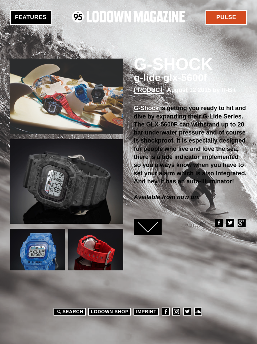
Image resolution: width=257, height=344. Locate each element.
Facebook (218, 223)
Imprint (146, 311)
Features (31, 17)
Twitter (230, 223)
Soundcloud (198, 312)
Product (149, 90)
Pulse (226, 17)
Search (69, 311)
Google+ (241, 223)
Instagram (176, 312)
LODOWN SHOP (109, 311)
